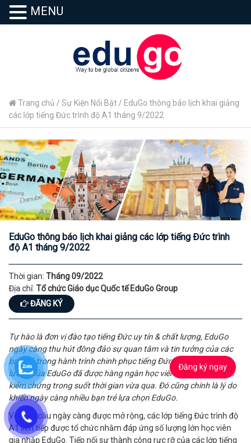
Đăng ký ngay (202, 366)
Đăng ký (41, 303)
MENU (46, 11)
